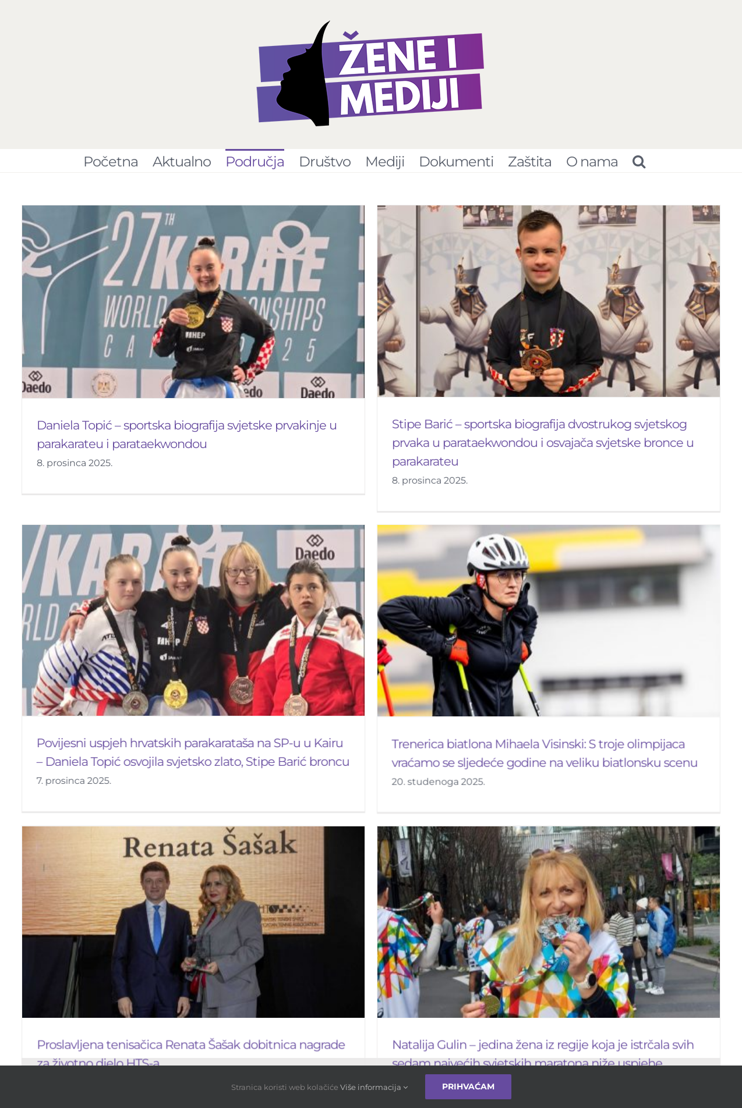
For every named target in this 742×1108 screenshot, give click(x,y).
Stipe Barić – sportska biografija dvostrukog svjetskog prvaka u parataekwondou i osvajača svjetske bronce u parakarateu (531, 442)
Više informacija (374, 1087)
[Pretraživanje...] (639, 160)
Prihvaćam (468, 1086)
